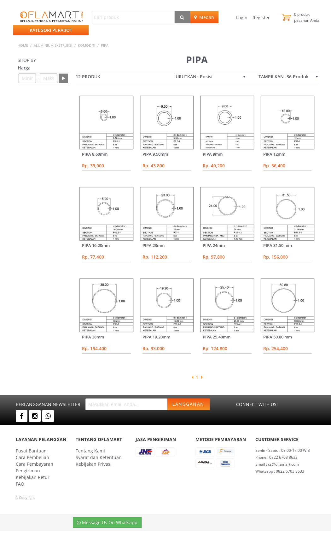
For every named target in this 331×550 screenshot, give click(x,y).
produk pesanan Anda (306, 17)
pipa (104, 45)
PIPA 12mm (274, 154)
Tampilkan (271, 77)
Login (242, 18)
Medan (204, 17)
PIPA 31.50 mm (277, 245)
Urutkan (186, 77)
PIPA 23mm (153, 245)
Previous (192, 377)
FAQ (20, 484)
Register (260, 18)
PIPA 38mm (93, 337)
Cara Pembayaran (34, 464)
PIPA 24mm (214, 245)
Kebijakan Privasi (94, 464)
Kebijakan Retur (32, 477)
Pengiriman (28, 471)
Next (201, 377)
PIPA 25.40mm (216, 337)
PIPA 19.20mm (156, 337)
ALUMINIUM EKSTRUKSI (53, 45)
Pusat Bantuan (31, 451)
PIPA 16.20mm (96, 245)
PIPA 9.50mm (155, 154)
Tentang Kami (90, 451)
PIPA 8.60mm (94, 154)
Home (23, 45)
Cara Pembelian (32, 457)
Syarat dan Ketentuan (99, 457)
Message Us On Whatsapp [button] (107, 522)
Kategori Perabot (51, 30)
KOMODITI (86, 45)
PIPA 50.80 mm (277, 337)
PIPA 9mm (213, 154)
